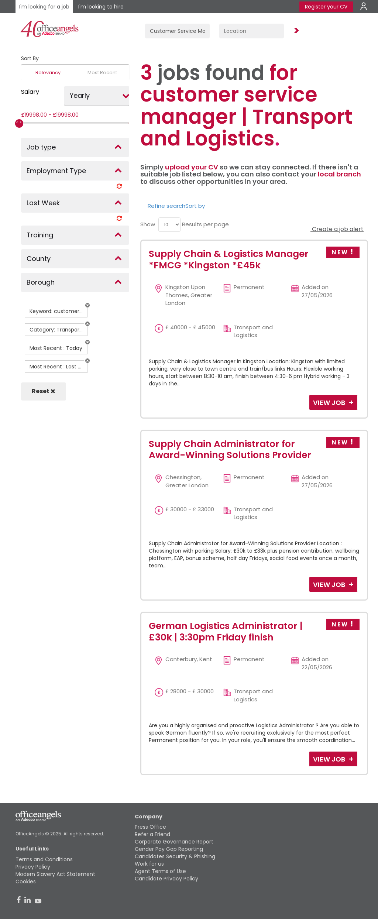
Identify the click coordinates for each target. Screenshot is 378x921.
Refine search (166, 206)
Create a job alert (337, 229)
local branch (339, 174)
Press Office (150, 827)
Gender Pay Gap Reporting (169, 849)
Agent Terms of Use (160, 871)
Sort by (195, 206)
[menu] (169, 224)
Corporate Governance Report (174, 841)
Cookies (26, 881)
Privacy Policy (33, 866)
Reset (43, 391)
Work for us (149, 863)
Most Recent (102, 72)
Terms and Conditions (44, 859)
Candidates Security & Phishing (175, 856)
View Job (330, 402)
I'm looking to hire (101, 6)
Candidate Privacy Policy (166, 878)
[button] (87, 305)
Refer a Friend (152, 834)
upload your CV (191, 167)
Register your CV (326, 6)
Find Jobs (295, 31)
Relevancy (48, 72)
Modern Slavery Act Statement (55, 874)
